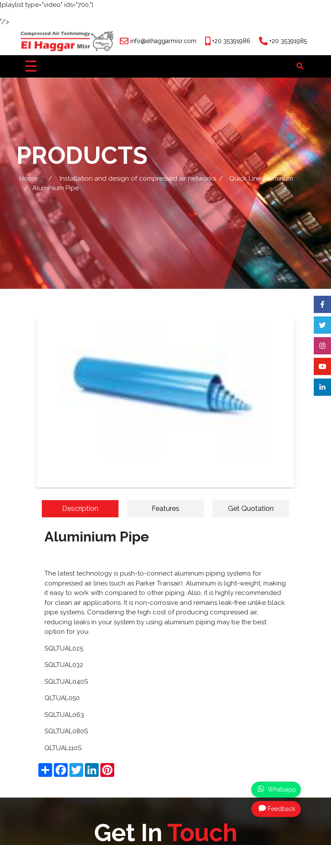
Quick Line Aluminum (261, 178)
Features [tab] (165, 508)
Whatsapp (277, 789)
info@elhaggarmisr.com (163, 41)
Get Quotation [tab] (251, 508)
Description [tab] (80, 508)
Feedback (277, 808)
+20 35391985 (288, 41)
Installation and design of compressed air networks (137, 178)
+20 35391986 (231, 41)
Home (28, 178)
